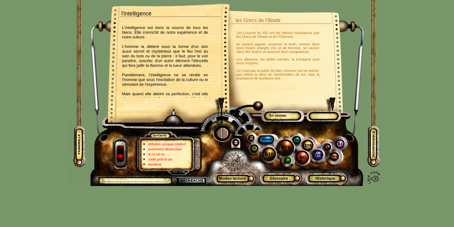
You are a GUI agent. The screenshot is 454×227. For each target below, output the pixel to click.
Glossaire (279, 178)
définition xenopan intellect (167, 144)
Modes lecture (232, 178)
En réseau (277, 115)
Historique (325, 178)
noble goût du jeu (160, 159)
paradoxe (154, 164)
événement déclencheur (165, 149)
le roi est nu (156, 154)
